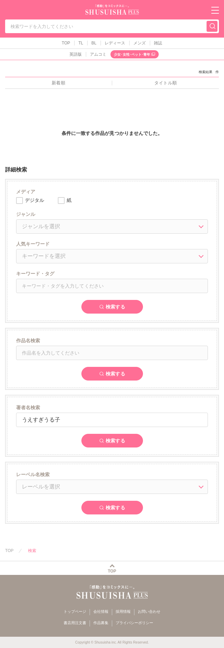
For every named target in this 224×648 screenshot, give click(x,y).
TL (80, 43)
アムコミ (98, 54)
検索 (32, 550)
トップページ (75, 611)
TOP (66, 43)
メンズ (139, 43)
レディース (115, 43)
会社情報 (100, 611)
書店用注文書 (75, 623)
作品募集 (100, 623)
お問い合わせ (149, 611)
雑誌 (158, 43)
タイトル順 (165, 82)
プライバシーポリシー (134, 623)
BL (93, 43)
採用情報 (123, 611)
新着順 (58, 82)
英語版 (75, 54)
